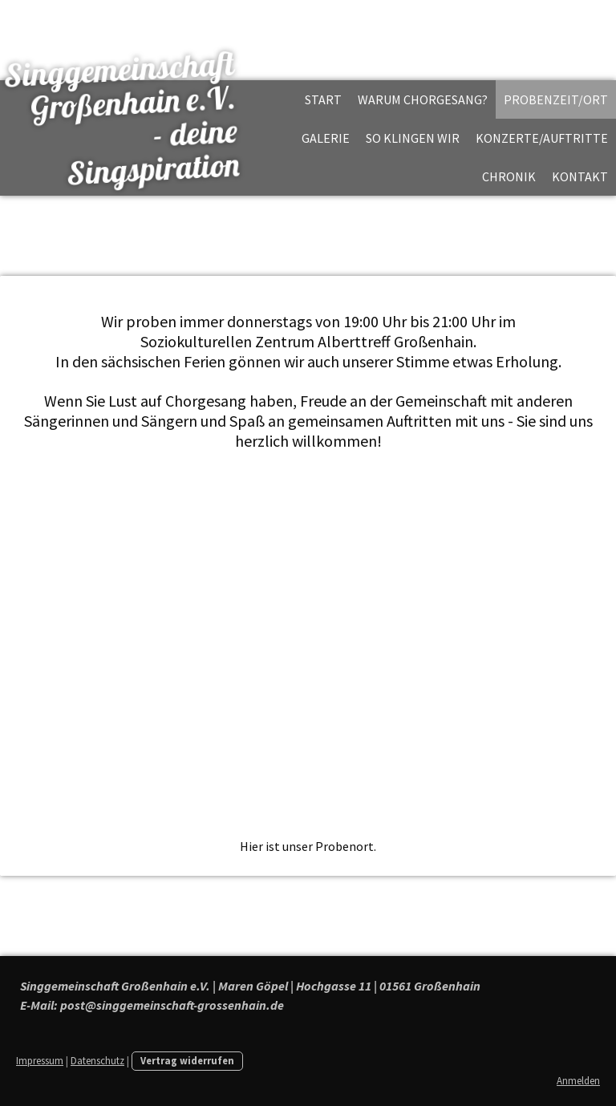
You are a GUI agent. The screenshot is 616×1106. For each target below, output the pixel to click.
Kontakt (580, 176)
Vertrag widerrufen (187, 1060)
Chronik (509, 176)
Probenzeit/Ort (556, 99)
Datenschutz (97, 1060)
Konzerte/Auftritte (542, 138)
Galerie (326, 138)
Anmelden (578, 1080)
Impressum (39, 1060)
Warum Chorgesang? (423, 99)
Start (323, 99)
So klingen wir (413, 138)
